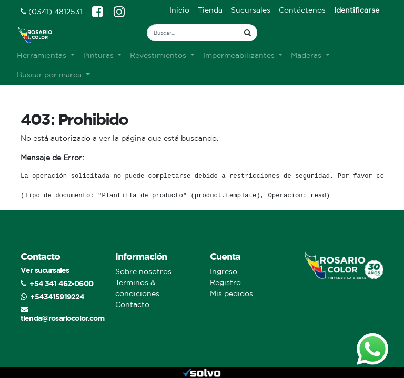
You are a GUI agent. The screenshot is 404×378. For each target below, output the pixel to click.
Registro (225, 282)
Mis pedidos (231, 293)
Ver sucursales (45, 270)
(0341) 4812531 (52, 11)
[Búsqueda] (247, 32)
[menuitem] (179, 10)
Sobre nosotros (143, 271)
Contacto (132, 304)
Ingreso (223, 271)
